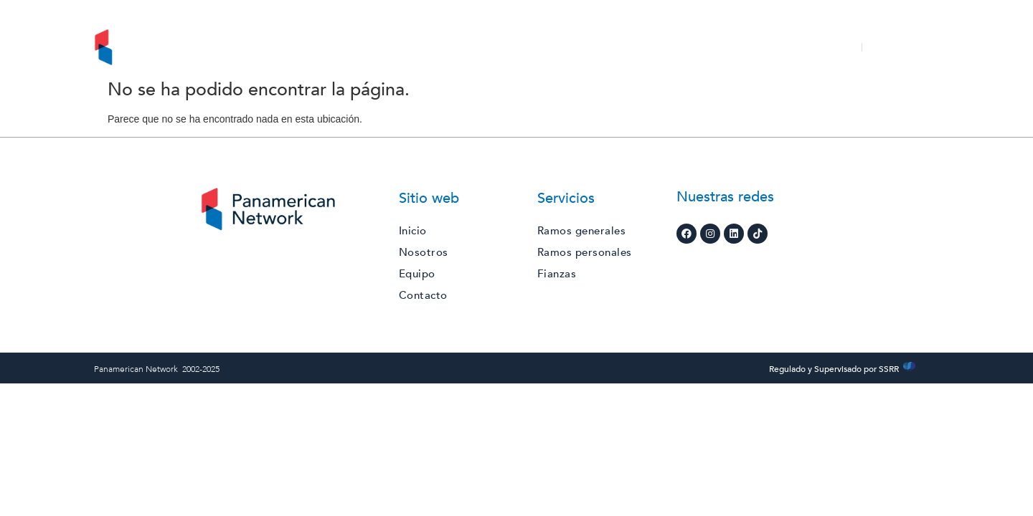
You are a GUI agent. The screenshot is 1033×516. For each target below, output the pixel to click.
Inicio (347, 47)
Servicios (482, 47)
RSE (542, 47)
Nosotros (408, 47)
